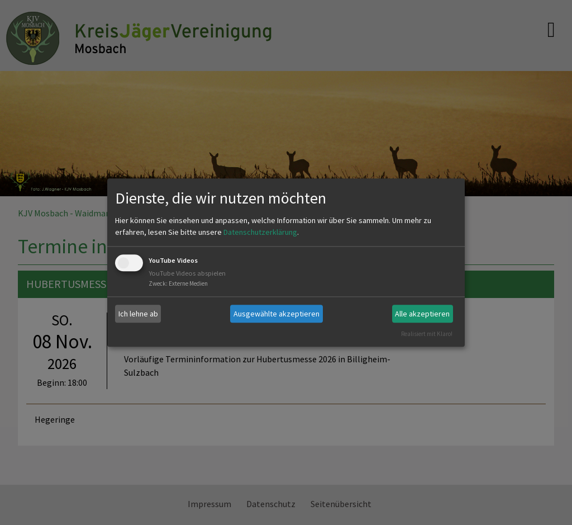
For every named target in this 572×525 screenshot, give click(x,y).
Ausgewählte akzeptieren (276, 314)
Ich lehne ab (138, 314)
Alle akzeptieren (422, 314)
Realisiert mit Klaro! (426, 334)
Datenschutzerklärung (260, 233)
